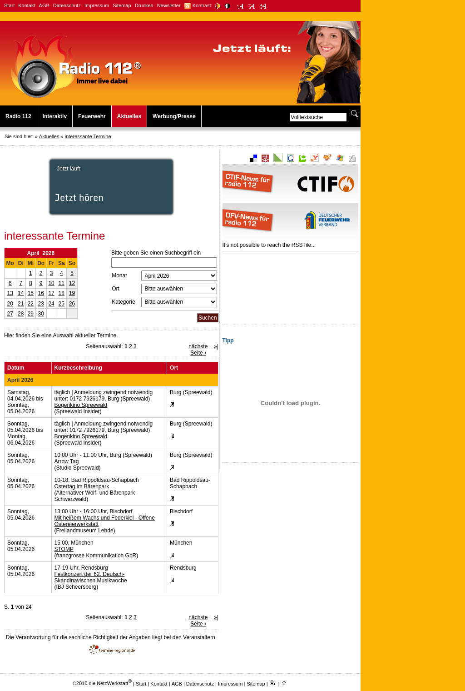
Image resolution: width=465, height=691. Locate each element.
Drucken (144, 5)
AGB (44, 5)
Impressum (96, 5)
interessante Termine (88, 136)
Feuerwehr (92, 116)
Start (9, 5)
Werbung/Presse (174, 116)
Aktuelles (129, 116)
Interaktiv (55, 116)
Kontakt (26, 5)
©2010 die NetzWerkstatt (102, 683)
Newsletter (169, 5)
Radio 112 (18, 116)
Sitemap (122, 5)
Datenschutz (67, 5)
